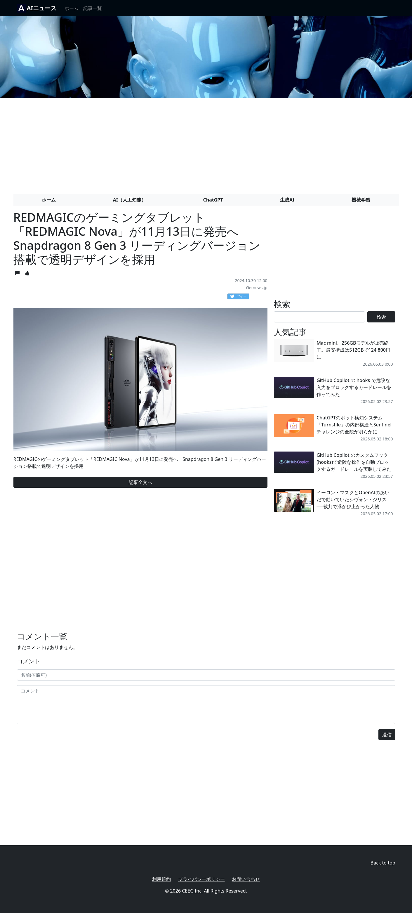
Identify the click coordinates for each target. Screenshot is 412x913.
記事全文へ (140, 482)
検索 (381, 317)
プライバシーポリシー (201, 879)
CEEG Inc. (192, 891)
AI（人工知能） (129, 200)
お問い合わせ (246, 879)
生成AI (287, 200)
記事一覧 (92, 8)
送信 (387, 734)
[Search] (319, 316)
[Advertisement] (206, 144)
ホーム (72, 8)
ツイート (239, 296)
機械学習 (361, 200)
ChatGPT (213, 200)
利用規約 (161, 879)
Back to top (383, 863)
